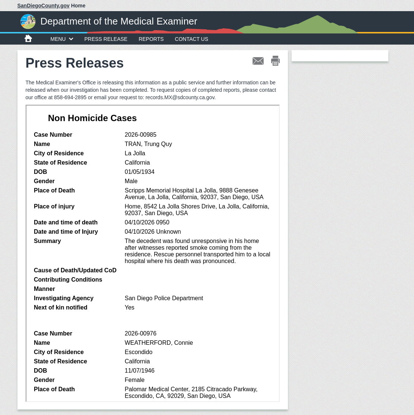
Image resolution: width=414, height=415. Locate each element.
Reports (151, 39)
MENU (62, 39)
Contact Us (191, 39)
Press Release (106, 39)
